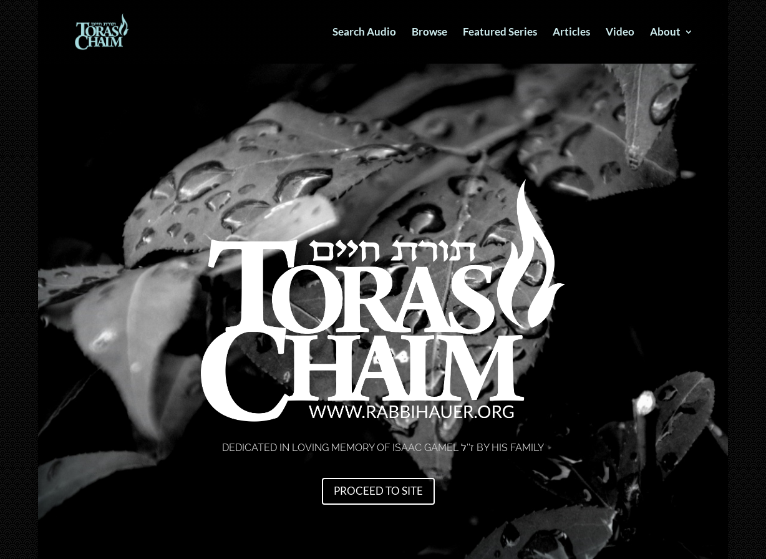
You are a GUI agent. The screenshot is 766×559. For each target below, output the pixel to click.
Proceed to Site (378, 490)
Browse (429, 32)
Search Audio (364, 32)
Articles (571, 32)
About (665, 32)
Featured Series (500, 32)
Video (620, 32)
